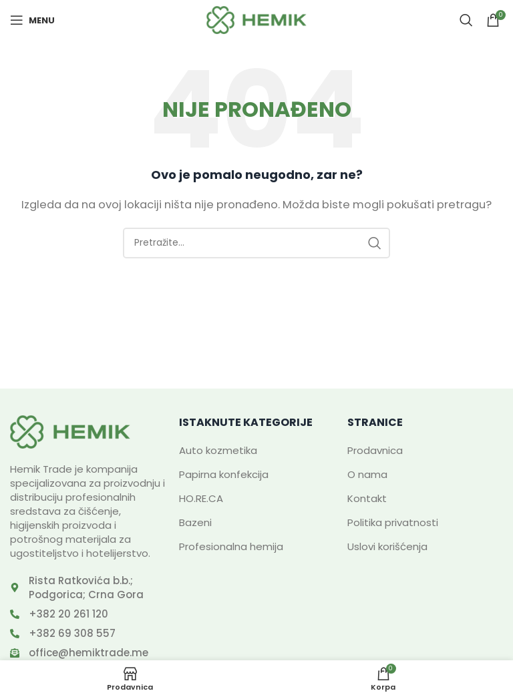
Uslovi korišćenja (387, 546)
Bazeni (195, 522)
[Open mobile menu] (32, 20)
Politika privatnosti (392, 522)
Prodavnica (375, 450)
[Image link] (70, 431)
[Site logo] (256, 19)
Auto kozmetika (218, 450)
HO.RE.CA (201, 498)
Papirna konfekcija (224, 474)
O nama (367, 474)
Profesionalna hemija (231, 546)
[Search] (466, 20)
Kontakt (367, 498)
